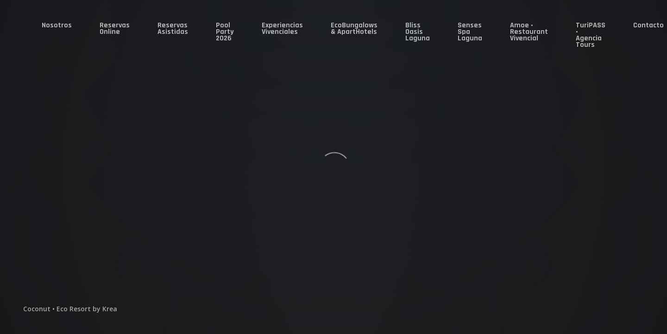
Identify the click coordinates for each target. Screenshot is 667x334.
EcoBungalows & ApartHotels (354, 28)
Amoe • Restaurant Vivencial (529, 31)
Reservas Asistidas (172, 28)
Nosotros (57, 25)
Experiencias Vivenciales (282, 28)
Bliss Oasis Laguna (417, 31)
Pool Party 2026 (225, 31)
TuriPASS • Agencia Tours (590, 35)
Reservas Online (115, 28)
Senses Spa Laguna (470, 31)
